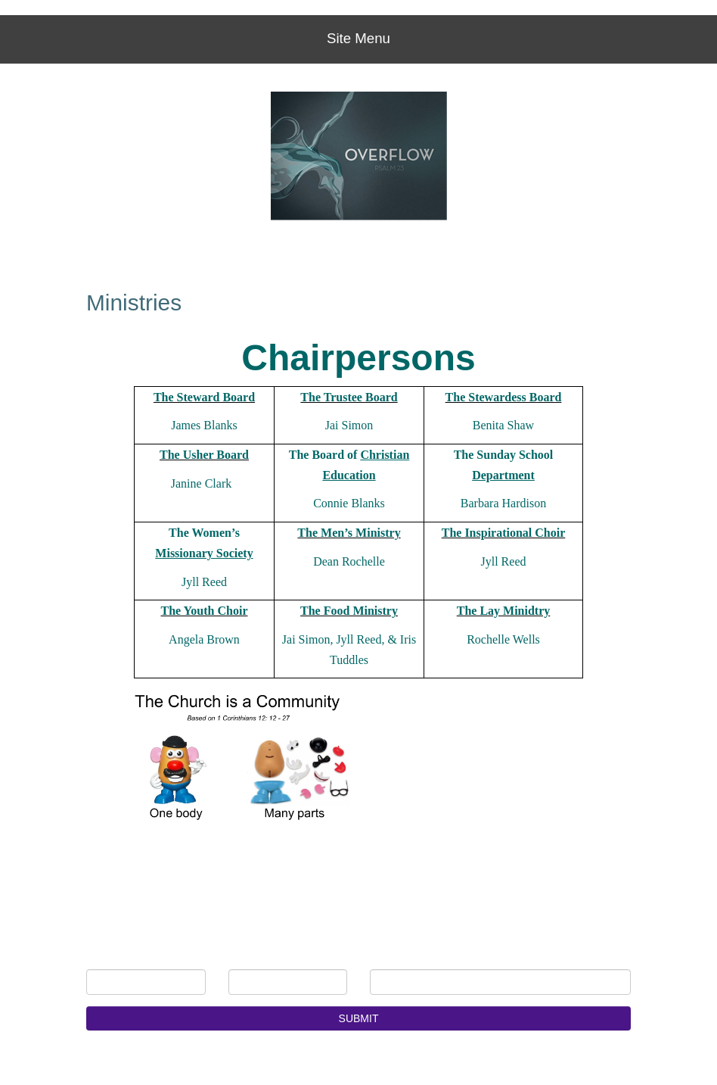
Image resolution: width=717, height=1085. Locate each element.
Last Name (274, 957)
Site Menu (358, 38)
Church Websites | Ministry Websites (160, 1063)
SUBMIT (359, 1018)
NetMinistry (269, 1063)
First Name (132, 957)
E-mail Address (426, 957)
